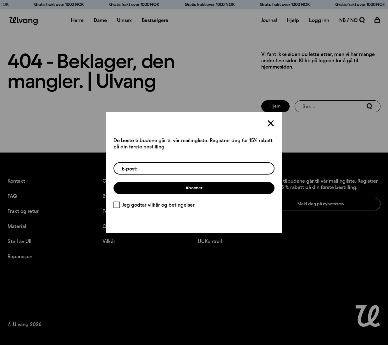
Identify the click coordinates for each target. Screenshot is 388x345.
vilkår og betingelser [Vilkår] (171, 205)
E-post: (129, 168)
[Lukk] (270, 123)
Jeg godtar (154, 205)
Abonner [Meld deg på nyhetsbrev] (194, 187)
